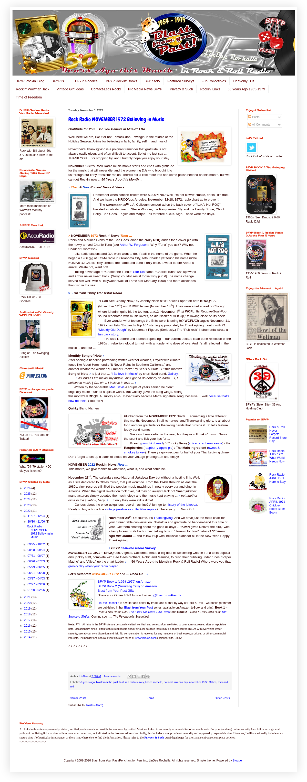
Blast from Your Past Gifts (116, 590)
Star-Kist (139, 272)
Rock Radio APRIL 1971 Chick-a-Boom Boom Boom (277, 505)
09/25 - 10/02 (37, 544)
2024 (27, 499)
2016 (27, 625)
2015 (27, 631)
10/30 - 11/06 (37, 521)
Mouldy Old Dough (112, 330)
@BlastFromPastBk (167, 595)
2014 (27, 637)
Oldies (212, 682)
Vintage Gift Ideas (70, 89)
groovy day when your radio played (93, 566)
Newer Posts (78, 698)
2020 (27, 603)
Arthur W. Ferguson (133, 244)
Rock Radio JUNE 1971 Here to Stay (277, 478)
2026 (27, 488)
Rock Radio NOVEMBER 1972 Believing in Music (116, 119)
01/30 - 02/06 (37, 590)
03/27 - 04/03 (37, 578)
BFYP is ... (60, 81)
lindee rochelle (154, 682)
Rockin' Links (210, 89)
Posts (253, 117)
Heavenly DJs (243, 81)
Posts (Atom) (94, 705)
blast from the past (107, 682)
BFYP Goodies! (86, 81)
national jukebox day (176, 682)
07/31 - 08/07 (37, 555)
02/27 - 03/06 (37, 584)
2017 (27, 620)
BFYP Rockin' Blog (30, 81)
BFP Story (152, 81)
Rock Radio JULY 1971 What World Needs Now (277, 456)
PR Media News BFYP (145, 89)
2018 (27, 614)
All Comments (259, 124)
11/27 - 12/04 (37, 516)
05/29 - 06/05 (37, 567)
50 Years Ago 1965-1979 (246, 89)
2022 (27, 511)
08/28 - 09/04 (37, 550)
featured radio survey (131, 682)
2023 (27, 505)
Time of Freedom (29, 97)
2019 (27, 608)
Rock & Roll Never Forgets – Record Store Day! (278, 434)
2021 (27, 597)
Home (150, 698)
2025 (27, 493)
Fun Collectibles (214, 81)
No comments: (113, 676)
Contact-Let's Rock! (106, 89)
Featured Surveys (180, 81)
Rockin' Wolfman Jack (32, 89)
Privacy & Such (181, 89)
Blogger (238, 760)
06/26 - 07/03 (37, 561)
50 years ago (87, 682)
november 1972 (198, 682)
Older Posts (222, 698)
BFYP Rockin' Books (121, 81)
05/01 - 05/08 (37, 573)
